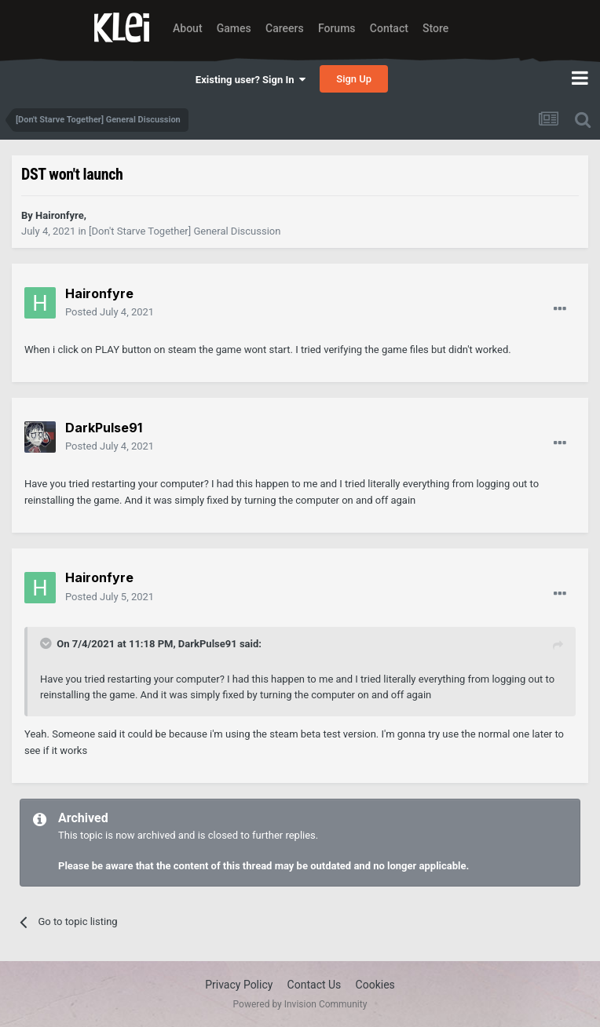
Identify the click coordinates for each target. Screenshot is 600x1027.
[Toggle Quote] (47, 643)
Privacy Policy (239, 984)
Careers (284, 28)
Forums (337, 28)
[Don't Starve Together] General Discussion (184, 231)
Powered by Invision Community (300, 1004)
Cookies (375, 984)
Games (234, 28)
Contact (389, 28)
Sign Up (353, 79)
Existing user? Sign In (250, 80)
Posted (109, 312)
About (188, 28)
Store (435, 28)
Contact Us (314, 984)
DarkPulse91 (207, 644)
